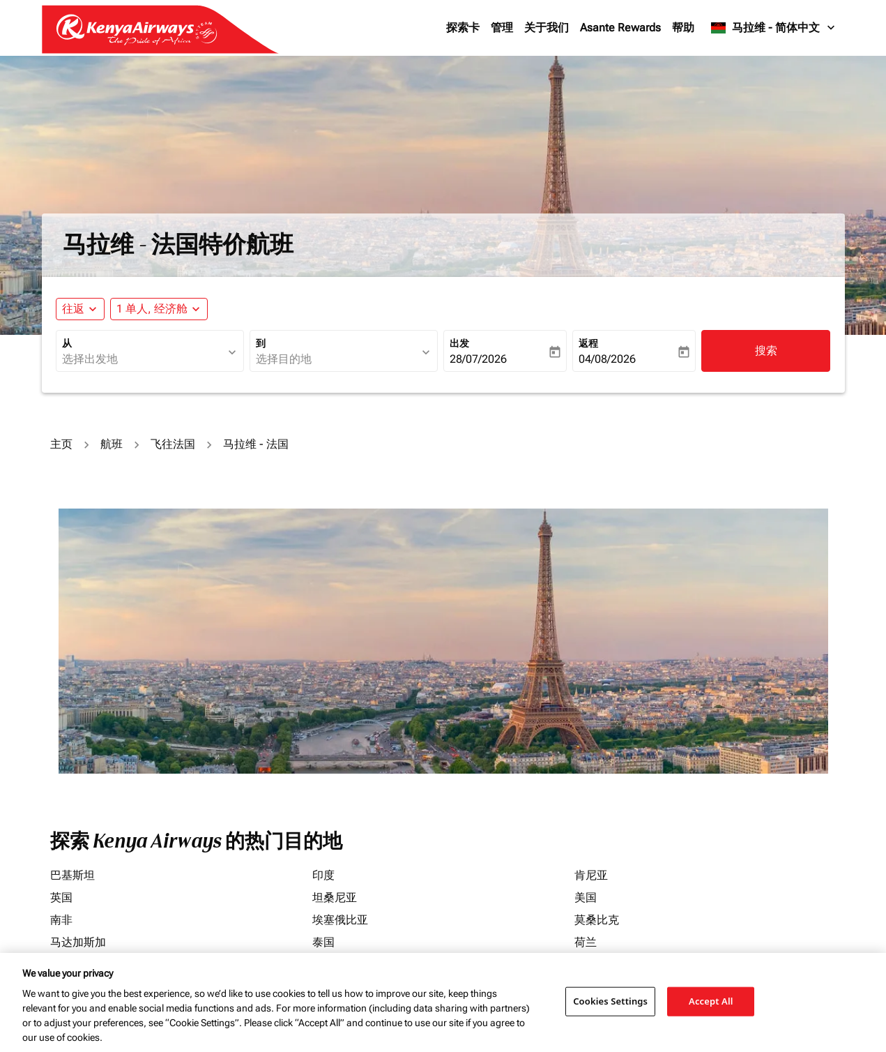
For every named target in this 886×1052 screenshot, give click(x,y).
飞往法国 (173, 444)
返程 (588, 343)
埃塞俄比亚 (340, 919)
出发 (459, 343)
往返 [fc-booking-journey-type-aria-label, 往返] (73, 308)
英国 (61, 897)
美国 (585, 897)
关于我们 (546, 27)
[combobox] (143, 359)
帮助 (683, 27)
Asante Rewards (620, 27)
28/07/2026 (478, 359)
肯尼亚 (591, 875)
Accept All (711, 1001)
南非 (61, 919)
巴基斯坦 (72, 875)
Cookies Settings (610, 1001)
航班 (111, 444)
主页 (61, 444)
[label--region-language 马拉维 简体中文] (773, 28)
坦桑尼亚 (334, 897)
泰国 (323, 942)
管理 (502, 27)
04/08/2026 (607, 359)
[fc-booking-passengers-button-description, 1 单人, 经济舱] (152, 309)
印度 (323, 875)
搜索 (766, 350)
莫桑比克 (596, 919)
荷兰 (585, 942)
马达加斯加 (78, 942)
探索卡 (463, 27)
